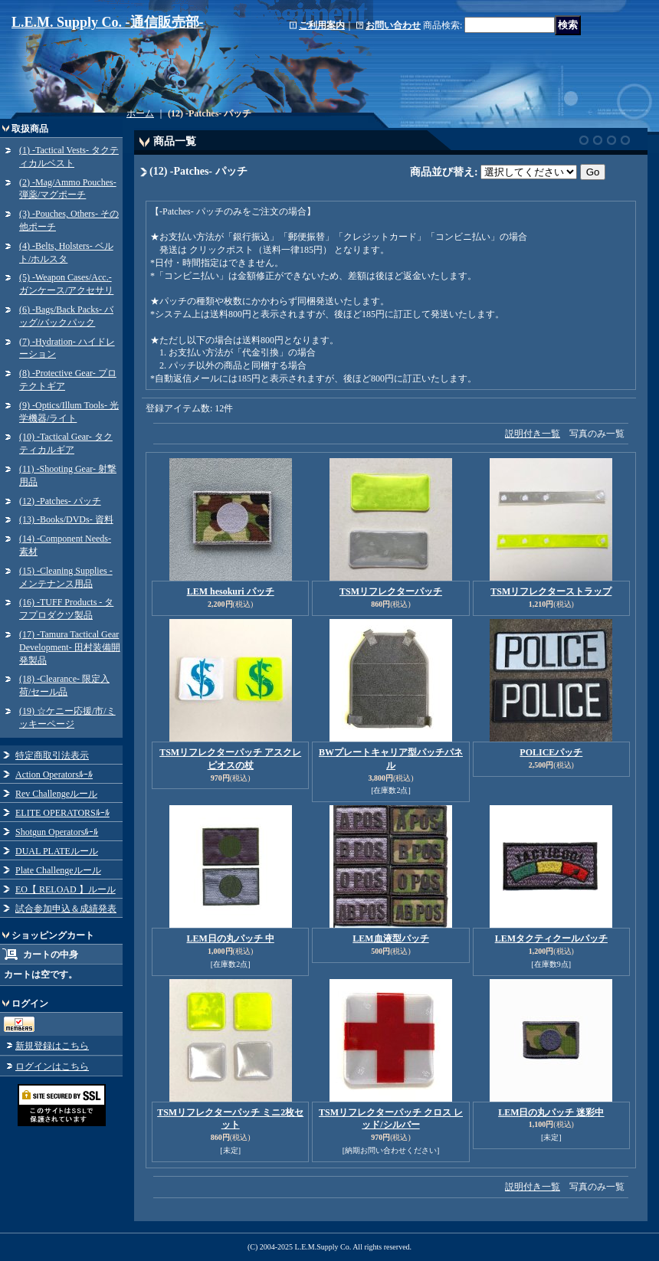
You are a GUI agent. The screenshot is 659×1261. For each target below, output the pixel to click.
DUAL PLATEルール (56, 851)
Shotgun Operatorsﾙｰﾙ (56, 832)
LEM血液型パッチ (390, 938)
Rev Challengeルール (56, 793)
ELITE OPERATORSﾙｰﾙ (62, 812)
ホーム (140, 113)
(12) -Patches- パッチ (60, 501)
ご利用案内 (322, 25)
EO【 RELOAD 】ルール (65, 889)
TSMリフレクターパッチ (390, 591)
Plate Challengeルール (58, 870)
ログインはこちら (52, 1066)
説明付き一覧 (532, 433)
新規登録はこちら (52, 1045)
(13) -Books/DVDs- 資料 (66, 519)
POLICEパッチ (551, 752)
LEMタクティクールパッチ (551, 938)
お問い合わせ (393, 25)
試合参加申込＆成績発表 (65, 908)
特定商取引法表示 (52, 755)
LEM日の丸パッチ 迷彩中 (551, 1112)
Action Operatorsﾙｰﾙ (54, 774)
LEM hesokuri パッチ (230, 591)
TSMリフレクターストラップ (550, 591)
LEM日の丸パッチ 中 (230, 938)
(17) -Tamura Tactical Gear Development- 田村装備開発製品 (69, 647)
